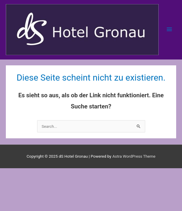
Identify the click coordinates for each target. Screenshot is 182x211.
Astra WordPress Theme (133, 156)
